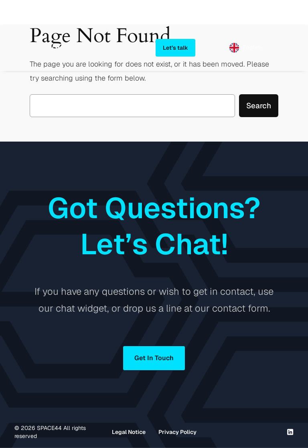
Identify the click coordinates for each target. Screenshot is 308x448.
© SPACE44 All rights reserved (50, 432)
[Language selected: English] (245, 48)
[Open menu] (289, 48)
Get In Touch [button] (154, 358)
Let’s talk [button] (175, 47)
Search (258, 106)
